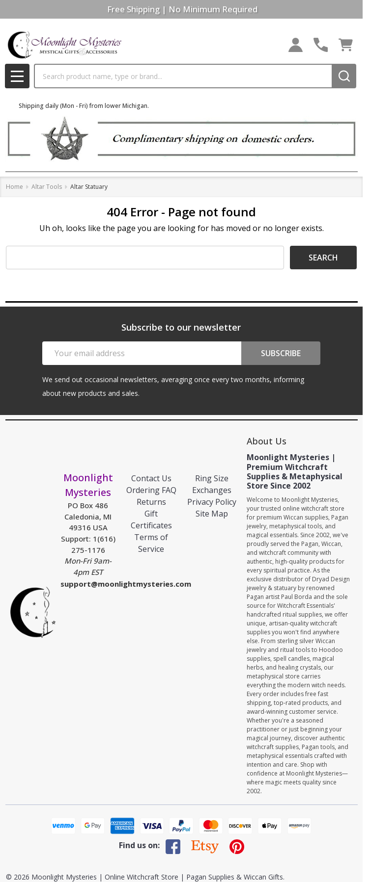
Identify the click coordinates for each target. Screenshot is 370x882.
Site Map (212, 513)
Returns (151, 501)
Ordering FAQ (151, 490)
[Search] (344, 76)
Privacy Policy (211, 501)
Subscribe (281, 353)
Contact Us (151, 478)
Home (14, 186)
